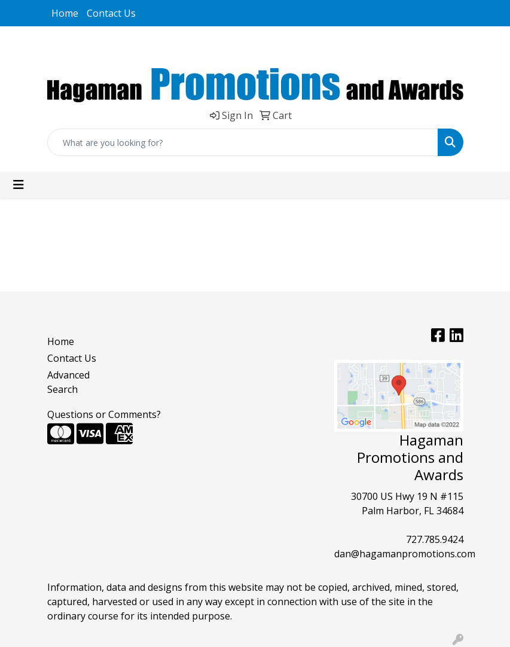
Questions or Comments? (104, 414)
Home (64, 13)
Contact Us (111, 13)
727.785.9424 (434, 539)
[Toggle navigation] (18, 184)
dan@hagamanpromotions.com (404, 553)
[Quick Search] (242, 142)
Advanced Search (68, 382)
